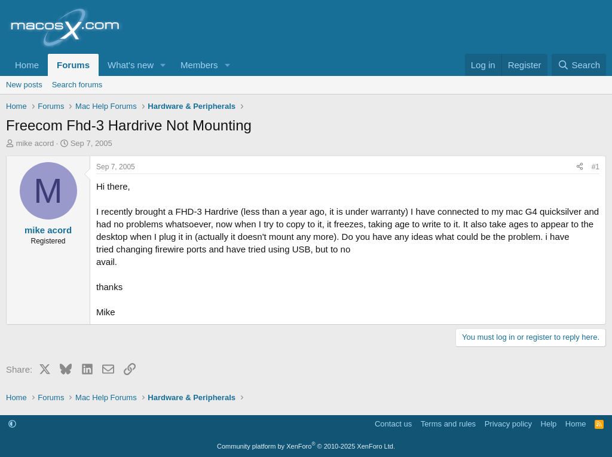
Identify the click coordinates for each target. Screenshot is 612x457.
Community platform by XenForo (306, 446)
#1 (595, 167)
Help (549, 423)
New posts (24, 84)
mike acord (35, 143)
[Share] (579, 167)
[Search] (579, 65)
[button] (163, 65)
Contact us (393, 423)
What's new (131, 65)
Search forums (77, 84)
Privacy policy (508, 423)
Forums (73, 65)
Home (27, 65)
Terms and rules (448, 423)
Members (199, 65)
